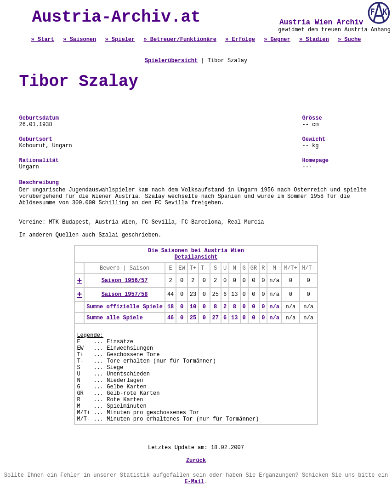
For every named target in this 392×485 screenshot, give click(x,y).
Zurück (196, 460)
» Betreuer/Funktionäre (179, 39)
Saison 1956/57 (125, 280)
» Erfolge (240, 39)
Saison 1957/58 (125, 294)
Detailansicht (196, 257)
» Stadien (314, 39)
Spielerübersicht (171, 61)
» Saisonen (79, 39)
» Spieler (120, 39)
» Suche (349, 39)
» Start (42, 39)
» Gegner (277, 39)
